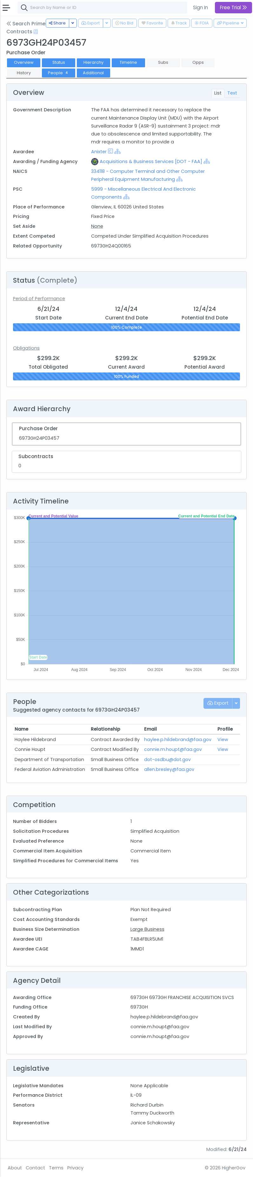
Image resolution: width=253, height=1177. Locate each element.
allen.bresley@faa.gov (169, 769)
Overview (24, 62)
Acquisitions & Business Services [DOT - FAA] (151, 161)
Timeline (128, 62)
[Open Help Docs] (36, 32)
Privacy (75, 1168)
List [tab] (218, 93)
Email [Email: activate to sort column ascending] (150, 729)
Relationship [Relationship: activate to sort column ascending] (105, 729)
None (97, 226)
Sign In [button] (200, 7)
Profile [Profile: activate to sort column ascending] (225, 729)
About (15, 1168)
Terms (56, 1168)
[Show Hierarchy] (117, 151)
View (222, 739)
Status (58, 62)
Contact (35, 1168)
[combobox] (112, 8)
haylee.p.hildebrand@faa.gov (177, 739)
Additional (93, 73)
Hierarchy (93, 62)
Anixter (99, 151)
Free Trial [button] (233, 7)
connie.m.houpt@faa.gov (173, 749)
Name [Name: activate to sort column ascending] (21, 729)
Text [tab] (232, 93)
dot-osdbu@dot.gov (167, 759)
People (58, 73)
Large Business (147, 929)
